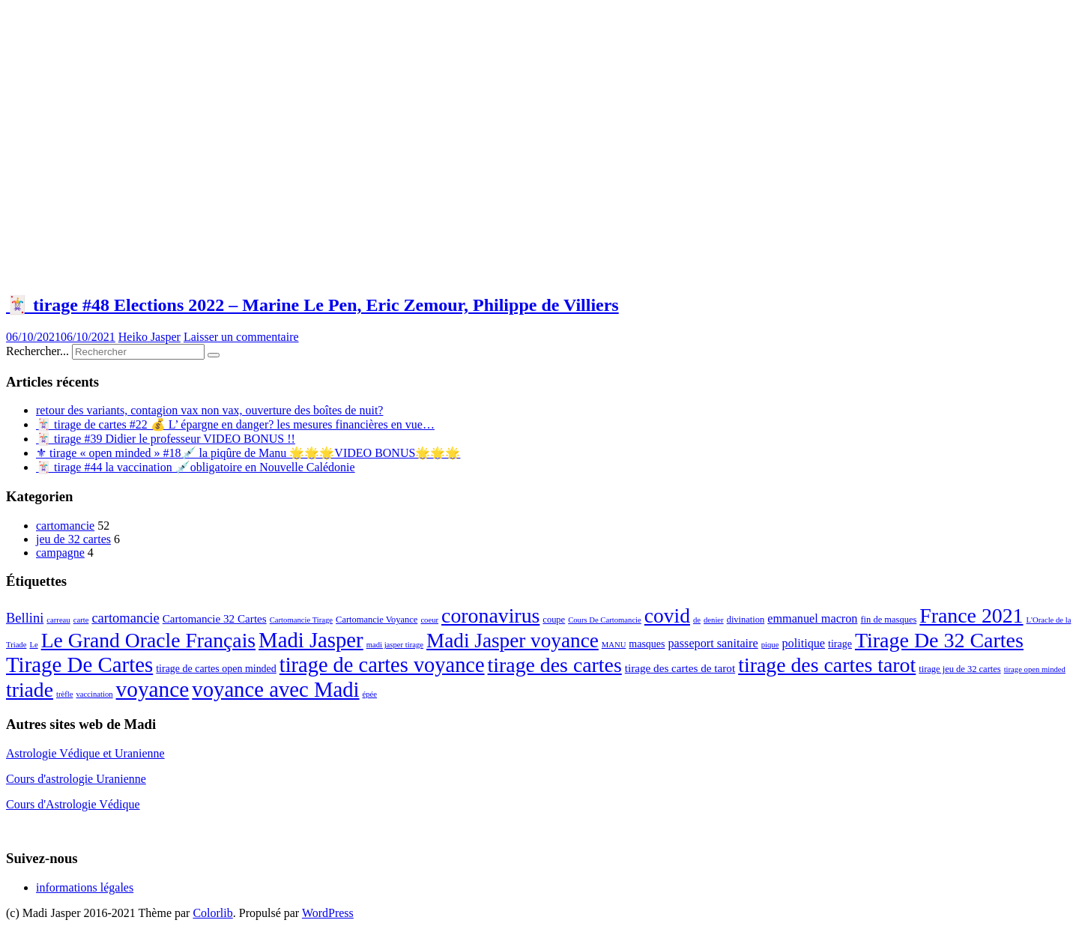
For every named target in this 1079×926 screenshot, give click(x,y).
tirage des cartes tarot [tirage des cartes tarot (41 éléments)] (827, 665)
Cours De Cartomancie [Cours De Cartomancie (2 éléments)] (604, 620)
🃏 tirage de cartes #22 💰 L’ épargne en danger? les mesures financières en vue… (235, 424)
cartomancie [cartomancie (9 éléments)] (125, 618)
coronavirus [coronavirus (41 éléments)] (490, 615)
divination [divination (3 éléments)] (746, 619)
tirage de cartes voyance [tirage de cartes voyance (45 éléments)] (382, 665)
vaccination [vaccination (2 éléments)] (94, 694)
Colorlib (212, 913)
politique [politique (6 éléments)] (803, 643)
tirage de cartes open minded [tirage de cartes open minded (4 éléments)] (216, 668)
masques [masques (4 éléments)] (647, 644)
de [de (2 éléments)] (697, 620)
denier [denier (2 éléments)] (714, 620)
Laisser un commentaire (241, 336)
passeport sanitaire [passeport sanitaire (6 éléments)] (713, 643)
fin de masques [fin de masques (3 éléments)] (888, 619)
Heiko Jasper (149, 336)
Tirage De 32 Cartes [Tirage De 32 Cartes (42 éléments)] (939, 640)
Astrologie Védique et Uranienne (85, 753)
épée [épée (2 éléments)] (370, 694)
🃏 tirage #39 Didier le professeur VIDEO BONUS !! (165, 438)
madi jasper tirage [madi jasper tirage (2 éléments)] (394, 645)
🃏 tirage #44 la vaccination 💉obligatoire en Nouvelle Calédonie (195, 467)
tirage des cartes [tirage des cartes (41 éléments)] (555, 665)
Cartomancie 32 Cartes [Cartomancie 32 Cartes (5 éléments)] (215, 618)
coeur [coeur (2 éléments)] (429, 620)
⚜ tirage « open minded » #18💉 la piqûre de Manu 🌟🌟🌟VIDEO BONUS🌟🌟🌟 (248, 453)
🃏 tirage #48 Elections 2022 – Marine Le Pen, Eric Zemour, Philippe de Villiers (312, 305)
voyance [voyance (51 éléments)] (153, 689)
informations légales (84, 887)
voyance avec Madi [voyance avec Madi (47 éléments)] (275, 689)
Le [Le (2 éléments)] (33, 645)
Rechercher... (37, 351)
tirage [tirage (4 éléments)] (840, 644)
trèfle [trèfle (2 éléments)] (64, 694)
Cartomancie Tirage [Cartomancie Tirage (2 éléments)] (301, 620)
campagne (60, 552)
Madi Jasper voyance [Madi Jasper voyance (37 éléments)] (512, 640)
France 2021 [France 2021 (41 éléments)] (971, 615)
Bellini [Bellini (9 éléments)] (24, 618)
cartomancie (65, 525)
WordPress (328, 913)
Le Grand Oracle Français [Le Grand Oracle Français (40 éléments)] (148, 640)
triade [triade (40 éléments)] (29, 689)
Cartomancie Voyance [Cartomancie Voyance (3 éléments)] (376, 619)
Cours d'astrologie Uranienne (76, 778)
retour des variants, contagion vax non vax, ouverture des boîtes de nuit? (209, 410)
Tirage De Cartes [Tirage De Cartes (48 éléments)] (79, 665)
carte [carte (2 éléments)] (81, 620)
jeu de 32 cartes (73, 539)
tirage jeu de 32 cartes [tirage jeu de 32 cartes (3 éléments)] (959, 669)
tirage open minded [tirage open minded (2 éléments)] (1035, 669)
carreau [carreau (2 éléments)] (58, 620)
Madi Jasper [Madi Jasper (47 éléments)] (311, 640)
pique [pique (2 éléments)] (770, 645)
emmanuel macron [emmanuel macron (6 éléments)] (812, 619)
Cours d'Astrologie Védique (73, 804)
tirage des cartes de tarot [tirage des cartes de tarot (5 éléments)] (680, 668)
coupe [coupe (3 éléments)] (553, 619)
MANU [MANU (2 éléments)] (614, 645)
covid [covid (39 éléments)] (667, 615)
